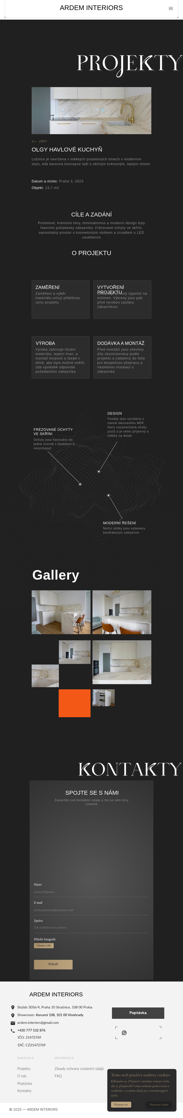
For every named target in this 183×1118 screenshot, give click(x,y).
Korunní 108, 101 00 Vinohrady (59, 1015)
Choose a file (44, 945)
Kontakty (24, 1091)
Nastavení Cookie (159, 1104)
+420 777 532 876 (31, 1030)
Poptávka (24, 1084)
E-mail (38, 902)
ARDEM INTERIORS (91, 7)
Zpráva (38, 920)
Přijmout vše (121, 1104)
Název (38, 884)
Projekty (23, 1069)
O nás (21, 1076)
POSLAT (53, 964)
